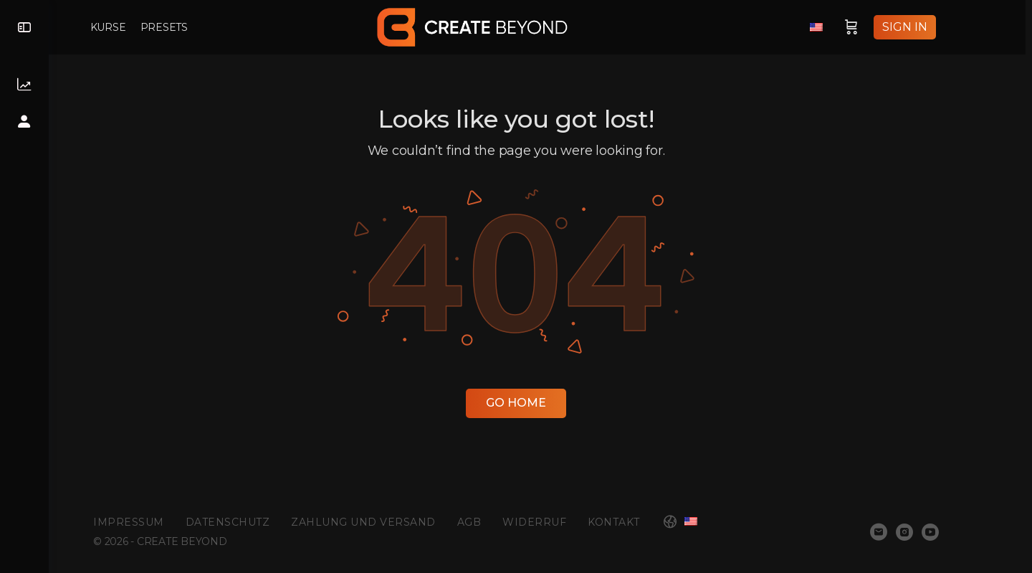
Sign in (932, 27)
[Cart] (878, 27)
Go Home (540, 402)
